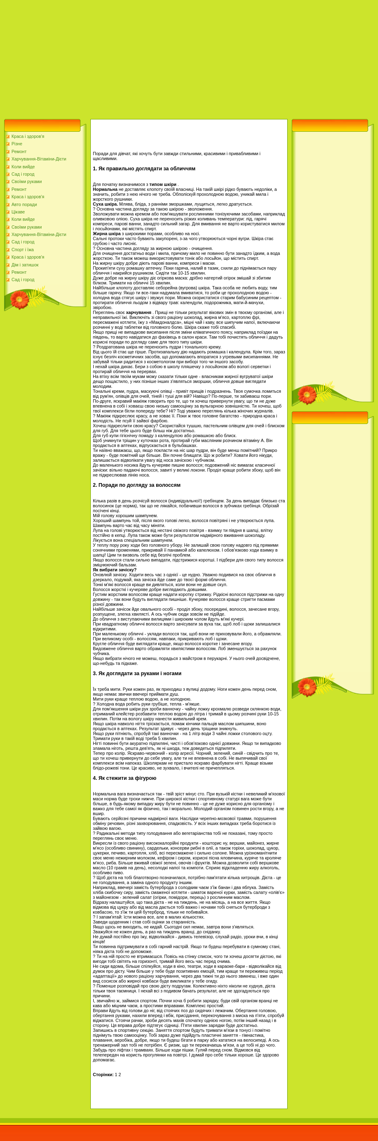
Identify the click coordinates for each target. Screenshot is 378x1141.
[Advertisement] (145, 57)
